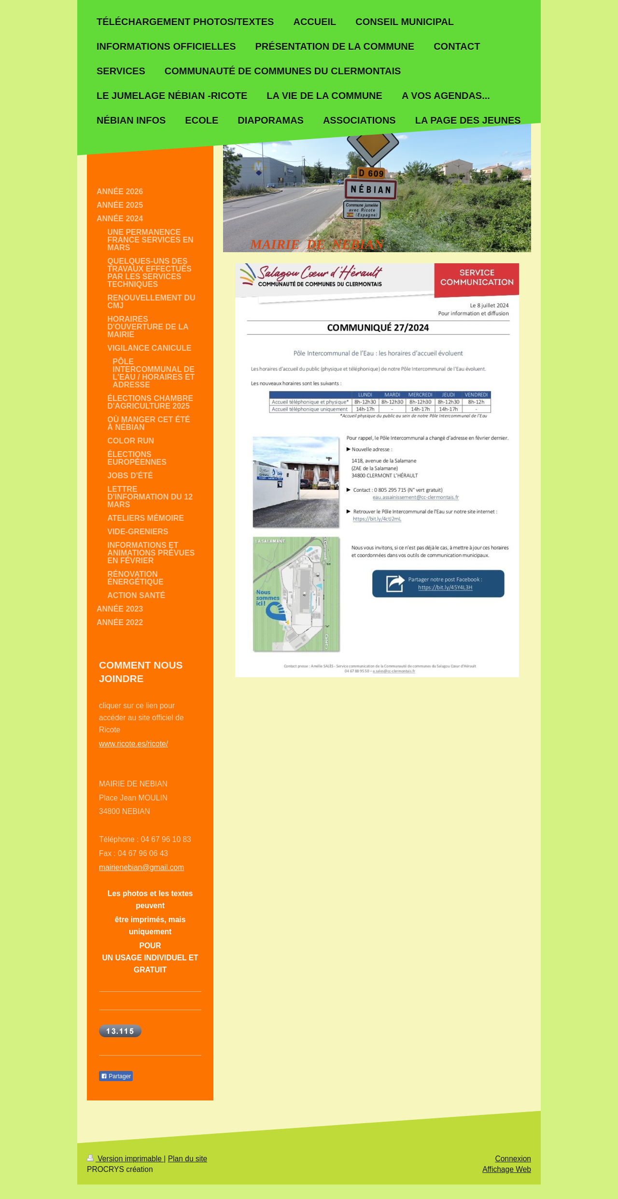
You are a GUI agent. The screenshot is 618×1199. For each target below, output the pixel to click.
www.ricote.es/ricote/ (133, 744)
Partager (116, 1076)
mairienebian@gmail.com (141, 867)
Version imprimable (125, 1159)
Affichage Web (506, 1169)
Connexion (513, 1159)
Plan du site (188, 1159)
